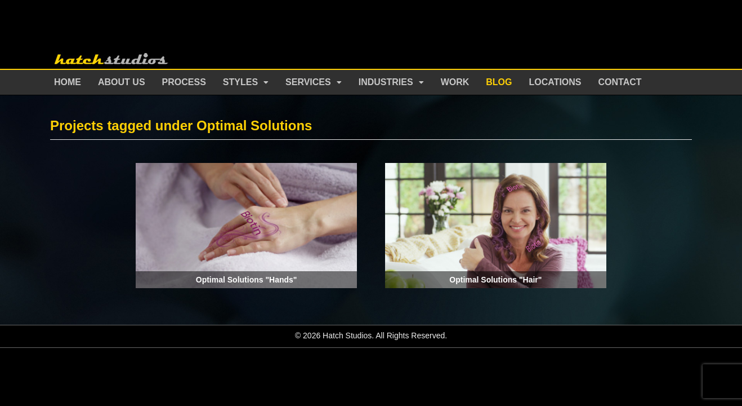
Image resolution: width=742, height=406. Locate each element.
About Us (121, 82)
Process (184, 82)
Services (308, 82)
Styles (240, 82)
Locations (555, 82)
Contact (620, 82)
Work (455, 82)
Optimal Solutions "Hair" (495, 279)
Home (67, 82)
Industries (386, 82)
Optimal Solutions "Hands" (246, 279)
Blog (499, 82)
